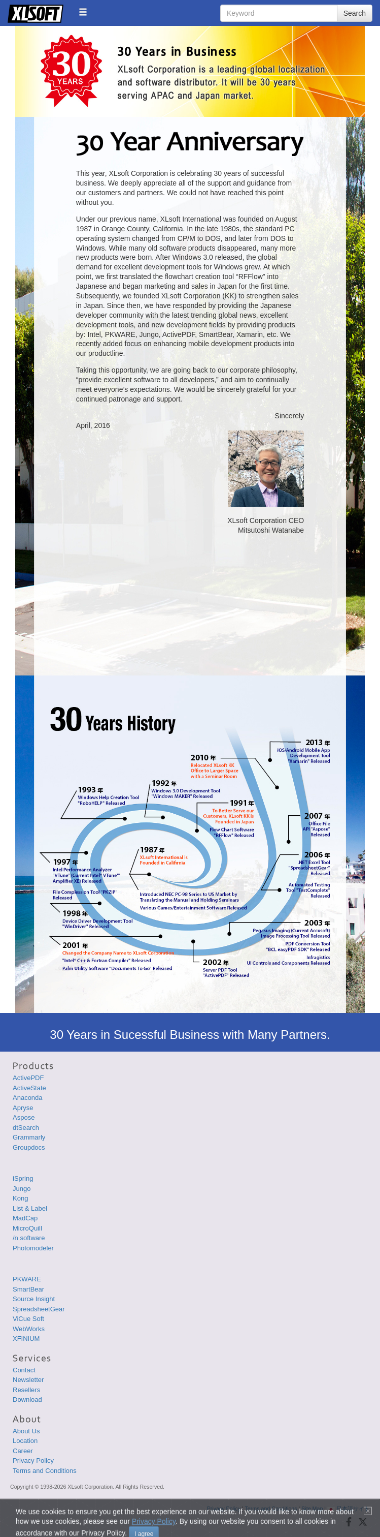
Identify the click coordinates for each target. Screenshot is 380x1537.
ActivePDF (28, 1078)
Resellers (26, 1390)
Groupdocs (29, 1147)
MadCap (25, 1218)
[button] (83, 12)
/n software (29, 1238)
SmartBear (28, 1289)
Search (354, 13)
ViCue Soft (28, 1319)
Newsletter (28, 1380)
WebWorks (29, 1329)
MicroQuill (27, 1228)
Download (27, 1399)
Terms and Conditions (45, 1470)
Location (25, 1440)
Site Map (312, 1508)
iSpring (23, 1178)
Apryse (23, 1108)
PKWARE (27, 1279)
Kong (20, 1198)
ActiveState (29, 1088)
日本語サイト (348, 1508)
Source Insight (34, 1299)
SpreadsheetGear (39, 1309)
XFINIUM (26, 1338)
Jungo (21, 1188)
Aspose (23, 1117)
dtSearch (26, 1127)
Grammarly (29, 1137)
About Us (26, 1431)
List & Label (30, 1208)
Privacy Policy (33, 1460)
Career (23, 1451)
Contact (24, 1370)
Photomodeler (33, 1248)
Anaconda (28, 1097)
